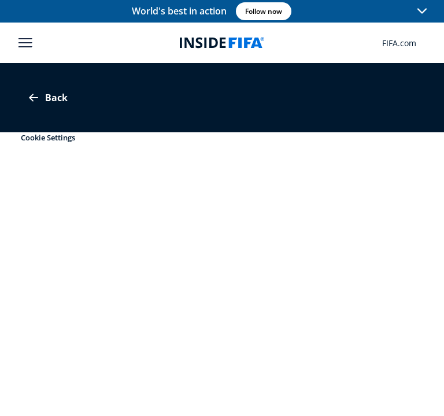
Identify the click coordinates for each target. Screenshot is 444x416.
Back (47, 98)
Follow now (263, 11)
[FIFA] (222, 43)
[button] (422, 11)
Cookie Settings (48, 137)
